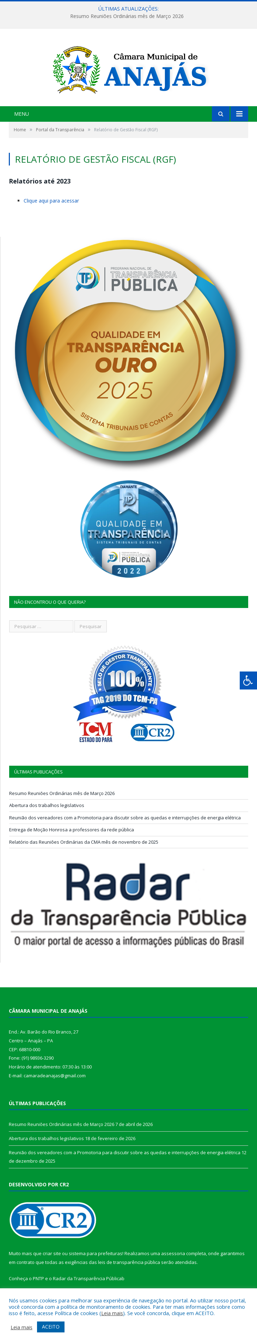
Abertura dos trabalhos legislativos (46, 805)
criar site (52, 1253)
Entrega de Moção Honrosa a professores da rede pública (71, 829)
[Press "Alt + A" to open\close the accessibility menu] (248, 680)
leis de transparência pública (129, 1262)
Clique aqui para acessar (51, 200)
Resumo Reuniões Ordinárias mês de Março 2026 (127, 16)
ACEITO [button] (51, 1326)
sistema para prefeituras (95, 1253)
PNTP (38, 1278)
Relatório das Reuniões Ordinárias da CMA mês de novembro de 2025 (83, 842)
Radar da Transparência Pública (87, 1278)
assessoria (173, 1253)
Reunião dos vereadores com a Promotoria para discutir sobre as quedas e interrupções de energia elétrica (125, 817)
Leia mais (112, 1313)
